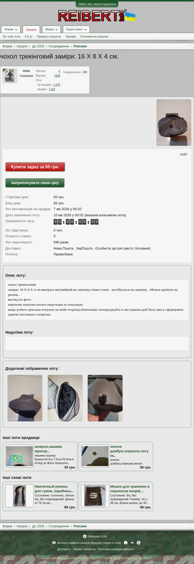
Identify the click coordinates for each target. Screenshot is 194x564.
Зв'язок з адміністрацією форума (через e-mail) (89, 542)
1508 (57, 75)
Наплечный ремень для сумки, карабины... (54, 488)
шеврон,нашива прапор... (48, 449)
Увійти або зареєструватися (97, 4)
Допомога (63, 549)
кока (26, 71)
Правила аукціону (49, 36)
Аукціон (31, 29)
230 (85, 72)
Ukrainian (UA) (97, 536)
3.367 (52, 89)
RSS (138, 543)
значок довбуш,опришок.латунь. (129, 451)
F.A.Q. (29, 36)
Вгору (132, 543)
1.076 (57, 84)
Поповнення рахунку (94, 36)
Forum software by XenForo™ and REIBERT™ (97, 558)
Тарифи (71, 36)
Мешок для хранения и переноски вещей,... (129, 488)
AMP (183, 154)
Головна (126, 543)
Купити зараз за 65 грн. (35, 167)
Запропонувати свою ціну (35, 183)
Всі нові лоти (11, 36)
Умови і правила (84, 549)
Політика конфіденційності (116, 549)
